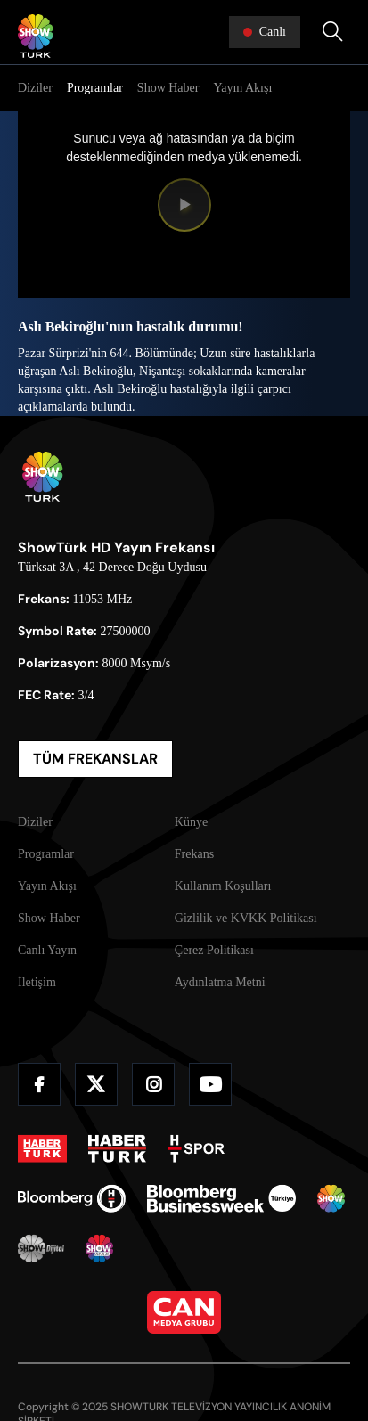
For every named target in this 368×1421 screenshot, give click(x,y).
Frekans (194, 854)
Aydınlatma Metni (220, 982)
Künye (191, 822)
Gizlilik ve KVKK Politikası (246, 918)
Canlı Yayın (47, 950)
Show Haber (168, 87)
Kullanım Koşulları (223, 886)
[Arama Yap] (332, 32)
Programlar (95, 87)
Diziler (35, 87)
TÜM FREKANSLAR (95, 758)
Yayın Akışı (242, 87)
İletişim (37, 982)
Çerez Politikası (214, 950)
